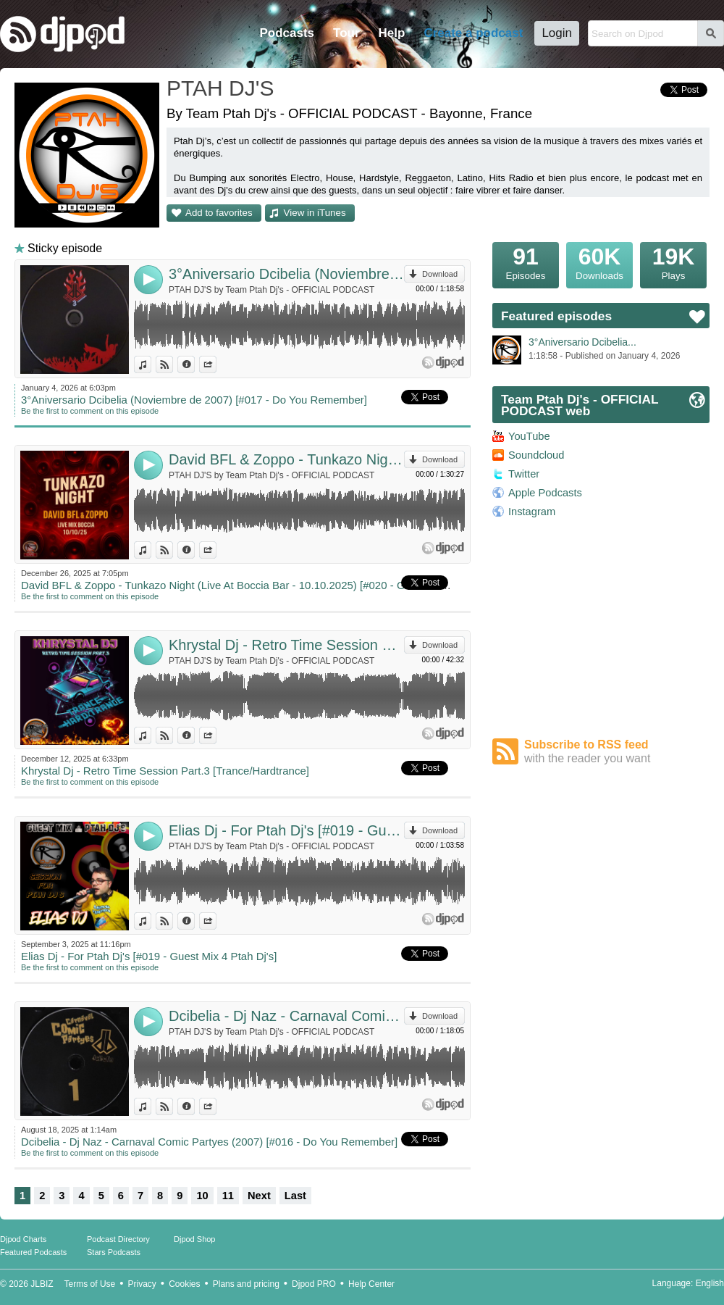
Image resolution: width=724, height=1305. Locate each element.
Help (392, 33)
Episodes (525, 261)
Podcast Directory (118, 1239)
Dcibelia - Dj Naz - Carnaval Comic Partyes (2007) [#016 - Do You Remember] (286, 1016)
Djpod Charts (23, 1239)
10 (202, 1195)
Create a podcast (473, 33)
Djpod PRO (314, 1284)
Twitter (523, 474)
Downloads (599, 261)
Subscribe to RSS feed (617, 751)
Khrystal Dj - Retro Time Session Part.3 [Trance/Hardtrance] (286, 645)
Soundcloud (536, 455)
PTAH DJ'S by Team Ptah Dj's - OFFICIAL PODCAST (271, 290)
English (710, 1283)
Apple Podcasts (545, 493)
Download (440, 274)
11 (228, 1195)
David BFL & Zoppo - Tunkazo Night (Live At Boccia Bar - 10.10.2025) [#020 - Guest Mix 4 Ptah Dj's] (286, 459)
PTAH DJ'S (220, 88)
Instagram (531, 511)
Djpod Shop (195, 1239)
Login (557, 33)
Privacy (142, 1284)
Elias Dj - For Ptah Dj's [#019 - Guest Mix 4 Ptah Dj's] (286, 830)
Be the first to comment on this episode (90, 410)
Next (259, 1195)
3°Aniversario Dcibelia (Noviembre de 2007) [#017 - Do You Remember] (286, 274)
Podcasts (286, 33)
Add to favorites (219, 212)
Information (194, 364)
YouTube (529, 436)
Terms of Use (90, 1284)
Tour (346, 33)
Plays (673, 261)
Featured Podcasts (33, 1252)
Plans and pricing (246, 1284)
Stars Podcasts (113, 1252)
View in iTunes (315, 212)
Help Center (371, 1284)
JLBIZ (41, 1284)
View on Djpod (172, 364)
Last (295, 1195)
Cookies (184, 1284)
